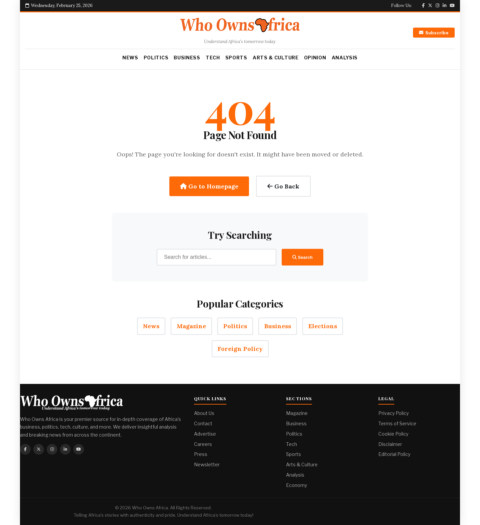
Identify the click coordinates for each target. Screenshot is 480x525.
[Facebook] (423, 5)
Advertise (205, 434)
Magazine (191, 326)
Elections (322, 326)
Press (200, 454)
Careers (203, 444)
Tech (213, 57)
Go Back (283, 186)
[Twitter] (430, 5)
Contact (203, 423)
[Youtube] (452, 5)
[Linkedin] (444, 5)
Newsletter (207, 464)
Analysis (345, 57)
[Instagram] (437, 5)
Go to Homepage (209, 186)
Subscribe (434, 32)
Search (302, 257)
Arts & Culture (276, 57)
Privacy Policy (393, 413)
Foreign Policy (240, 349)
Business (187, 57)
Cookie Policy (393, 434)
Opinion (315, 57)
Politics (156, 57)
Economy (296, 485)
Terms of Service (397, 423)
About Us (204, 413)
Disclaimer (390, 444)
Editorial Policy (394, 454)
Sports (236, 57)
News (130, 57)
